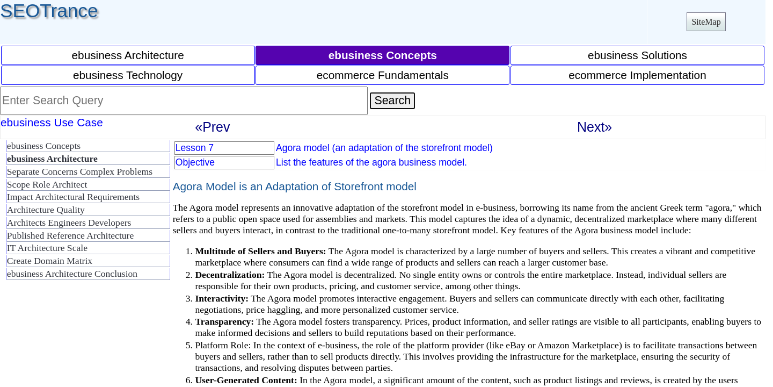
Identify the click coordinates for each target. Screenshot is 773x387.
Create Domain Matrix (49, 260)
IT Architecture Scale (47, 247)
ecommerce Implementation (637, 75)
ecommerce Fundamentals (383, 75)
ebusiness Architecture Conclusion (72, 273)
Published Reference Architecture (70, 235)
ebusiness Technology (128, 75)
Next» (594, 126)
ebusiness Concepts (44, 145)
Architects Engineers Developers (69, 222)
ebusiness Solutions (637, 55)
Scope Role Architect (47, 184)
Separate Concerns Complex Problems (79, 171)
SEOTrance (49, 10)
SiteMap (705, 21)
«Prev (212, 126)
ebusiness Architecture (128, 55)
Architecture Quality (46, 209)
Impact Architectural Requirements (73, 196)
